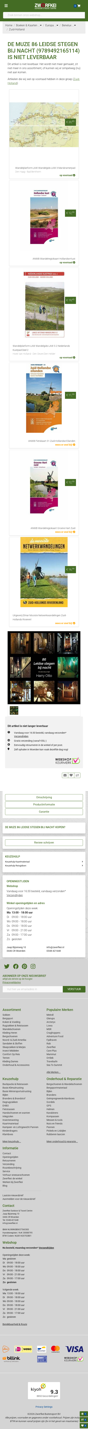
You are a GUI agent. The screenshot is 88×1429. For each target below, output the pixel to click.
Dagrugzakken (10, 1102)
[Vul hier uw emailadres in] (33, 989)
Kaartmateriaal (10, 1123)
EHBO (6, 1105)
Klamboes (8, 1134)
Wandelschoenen (11, 1029)
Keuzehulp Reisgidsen (15, 865)
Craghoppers (53, 1032)
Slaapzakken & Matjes (14, 1047)
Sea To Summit (54, 1065)
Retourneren (9, 1160)
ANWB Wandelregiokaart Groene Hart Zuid (53, 528)
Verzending (8, 1164)
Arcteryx (51, 1022)
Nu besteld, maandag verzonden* (28, 1247)
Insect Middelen (11, 1050)
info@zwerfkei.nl (55, 947)
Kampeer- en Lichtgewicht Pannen (20, 1127)
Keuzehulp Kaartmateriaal (17, 861)
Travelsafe (52, 1061)
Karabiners (52, 1112)
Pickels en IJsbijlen (56, 1130)
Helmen (50, 1109)
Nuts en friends (54, 1123)
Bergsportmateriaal (57, 1087)
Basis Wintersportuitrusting (17, 1091)
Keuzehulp (10, 1079)
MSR (49, 1029)
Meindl (50, 1014)
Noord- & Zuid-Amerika (14, 1040)
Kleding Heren (10, 1032)
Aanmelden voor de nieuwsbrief (19, 1199)
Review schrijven (44, 842)
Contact (7, 1153)
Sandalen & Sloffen (12, 1043)
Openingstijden (10, 1157)
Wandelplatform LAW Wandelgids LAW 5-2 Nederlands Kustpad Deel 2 (44, 350)
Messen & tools (54, 1120)
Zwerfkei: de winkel (12, 1178)
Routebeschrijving (12, 1167)
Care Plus (52, 1050)
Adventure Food (55, 1036)
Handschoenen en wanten (16, 1112)
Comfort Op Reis (11, 1054)
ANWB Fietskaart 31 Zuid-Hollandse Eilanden (51, 441)
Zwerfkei (51, 1047)
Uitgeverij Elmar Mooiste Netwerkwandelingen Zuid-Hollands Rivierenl (39, 617)
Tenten (6, 1057)
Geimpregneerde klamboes (60, 1098)
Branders (51, 1095)
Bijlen (5, 1095)
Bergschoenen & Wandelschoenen (64, 1084)
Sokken (6, 1014)
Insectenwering (11, 1120)
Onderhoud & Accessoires (16, 1065)
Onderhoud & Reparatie (64, 1079)
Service (6, 1171)
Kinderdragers (10, 1130)
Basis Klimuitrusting (13, 1087)
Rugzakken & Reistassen (15, 1025)
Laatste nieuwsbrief (13, 1195)
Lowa (49, 1025)
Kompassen (53, 1116)
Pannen (51, 1127)
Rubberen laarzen (56, 1134)
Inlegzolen (8, 1116)
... (40, 25)
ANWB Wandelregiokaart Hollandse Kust (54, 258)
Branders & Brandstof (14, 1098)
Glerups (51, 1018)
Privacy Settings (44, 1406)
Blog (5, 1185)
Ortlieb (50, 1057)
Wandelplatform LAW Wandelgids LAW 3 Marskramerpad (45, 170)
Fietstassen (9, 1109)
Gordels (51, 1102)
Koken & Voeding (11, 1022)
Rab (49, 1043)
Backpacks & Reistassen (15, 1084)
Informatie (10, 1148)
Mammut (51, 1054)
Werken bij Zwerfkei (13, 1182)
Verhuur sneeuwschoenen (16, 1175)
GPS (49, 1105)
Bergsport (8, 1018)
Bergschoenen (10, 1036)
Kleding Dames (10, 1061)
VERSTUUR (74, 989)
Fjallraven (52, 1040)
